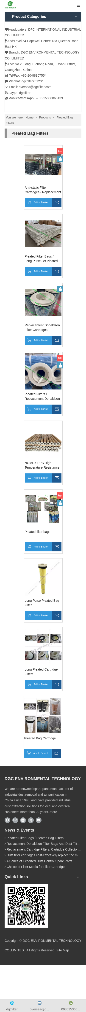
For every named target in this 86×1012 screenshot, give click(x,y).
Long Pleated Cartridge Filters (41, 672)
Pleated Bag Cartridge (40, 738)
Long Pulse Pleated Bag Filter (42, 603)
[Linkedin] (23, 820)
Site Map (62, 950)
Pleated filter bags (37, 532)
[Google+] (15, 820)
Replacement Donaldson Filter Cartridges (42, 327)
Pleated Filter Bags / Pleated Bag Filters (35, 838)
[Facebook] (7, 820)
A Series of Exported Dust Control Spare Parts (39, 861)
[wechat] (26, 906)
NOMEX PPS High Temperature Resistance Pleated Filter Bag (42, 465)
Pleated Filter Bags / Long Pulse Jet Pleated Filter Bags (41, 259)
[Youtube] (39, 820)
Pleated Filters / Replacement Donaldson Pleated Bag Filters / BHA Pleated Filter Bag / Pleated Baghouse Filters (43, 396)
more (53, 812)
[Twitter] (31, 820)
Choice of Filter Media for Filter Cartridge (36, 867)
